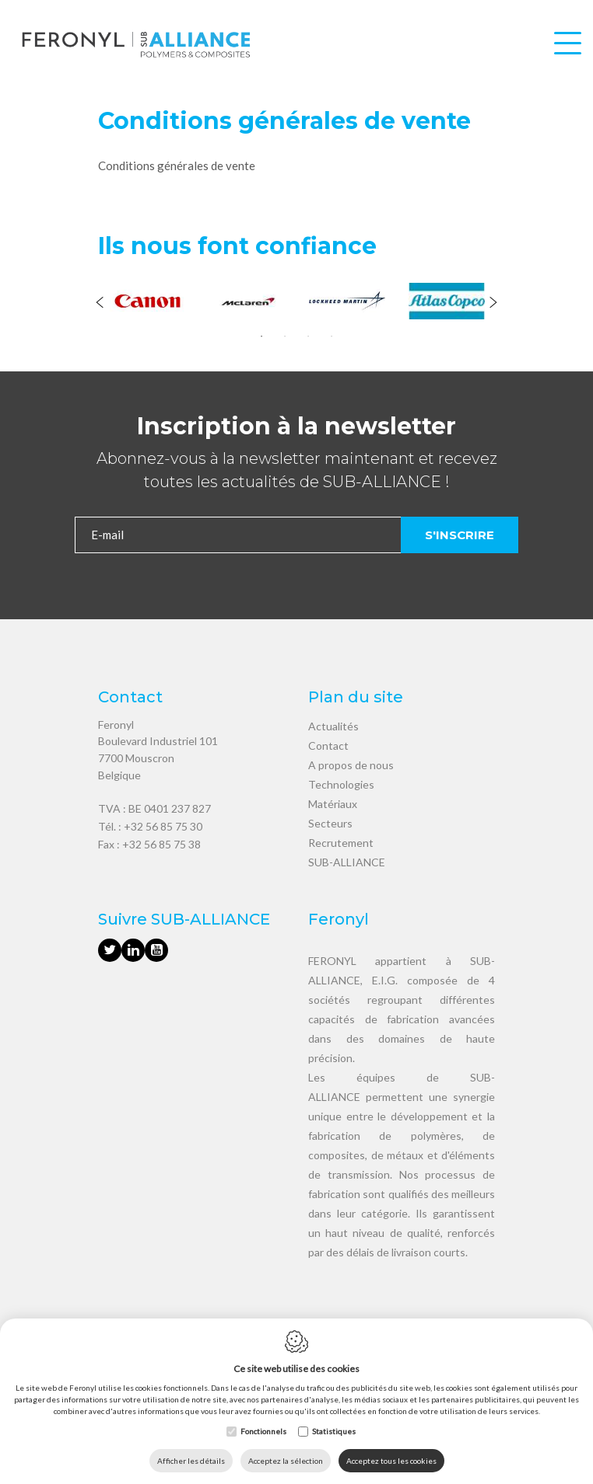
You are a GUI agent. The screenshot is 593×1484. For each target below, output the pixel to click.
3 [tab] (308, 336)
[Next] (493, 304)
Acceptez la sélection (285, 1460)
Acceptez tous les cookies (391, 1460)
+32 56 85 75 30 (163, 826)
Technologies (341, 784)
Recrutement (341, 842)
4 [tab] (331, 336)
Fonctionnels (263, 1431)
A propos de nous (351, 765)
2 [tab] (285, 336)
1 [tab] (261, 336)
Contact (328, 745)
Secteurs (330, 823)
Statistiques (334, 1431)
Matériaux (332, 803)
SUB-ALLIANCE (346, 862)
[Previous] (100, 304)
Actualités (333, 726)
